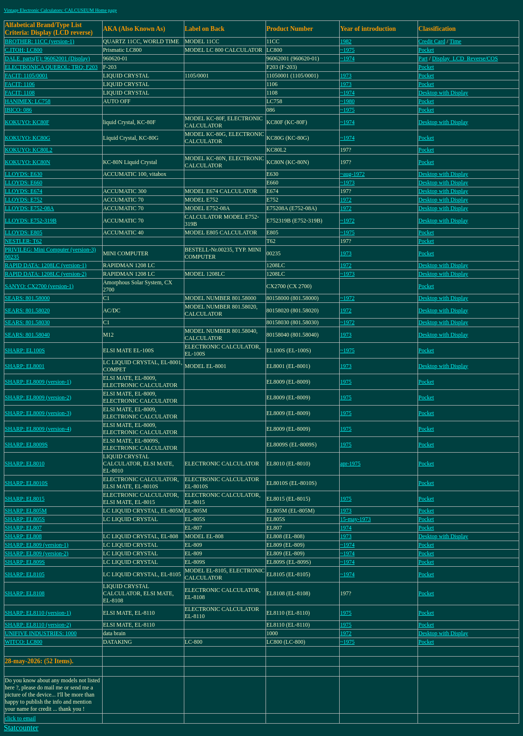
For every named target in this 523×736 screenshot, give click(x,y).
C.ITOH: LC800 (23, 50)
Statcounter (21, 728)
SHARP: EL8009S (26, 444)
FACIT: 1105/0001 (26, 75)
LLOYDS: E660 (23, 182)
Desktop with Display (443, 92)
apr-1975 (350, 463)
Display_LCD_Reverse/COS (465, 58)
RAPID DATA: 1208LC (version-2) (45, 274)
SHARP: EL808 (23, 536)
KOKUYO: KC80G (27, 138)
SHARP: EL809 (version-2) (36, 553)
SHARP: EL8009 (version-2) (38, 397)
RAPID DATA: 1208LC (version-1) (45, 265)
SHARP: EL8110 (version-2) (38, 624)
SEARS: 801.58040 (27, 334)
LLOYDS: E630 (23, 174)
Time (455, 41)
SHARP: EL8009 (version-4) (38, 429)
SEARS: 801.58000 (27, 298)
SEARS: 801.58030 (27, 322)
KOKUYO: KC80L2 (28, 149)
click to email (20, 718)
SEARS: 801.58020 (27, 310)
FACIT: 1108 (20, 92)
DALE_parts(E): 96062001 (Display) (47, 58)
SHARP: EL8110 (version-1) (38, 613)
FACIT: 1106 (20, 84)
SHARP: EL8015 (25, 498)
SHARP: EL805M (26, 510)
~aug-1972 (352, 174)
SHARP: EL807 (23, 527)
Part (423, 58)
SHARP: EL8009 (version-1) (38, 381)
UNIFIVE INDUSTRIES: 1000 (40, 633)
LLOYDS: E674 (23, 191)
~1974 (347, 58)
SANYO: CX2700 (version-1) (39, 286)
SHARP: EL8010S (26, 483)
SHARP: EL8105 (25, 574)
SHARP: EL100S (25, 350)
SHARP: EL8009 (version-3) (38, 413)
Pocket (426, 50)
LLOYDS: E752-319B (31, 220)
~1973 (347, 182)
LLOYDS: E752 (23, 199)
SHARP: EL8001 (25, 366)
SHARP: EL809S (25, 562)
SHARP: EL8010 (25, 463)
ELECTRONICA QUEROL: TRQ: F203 (51, 67)
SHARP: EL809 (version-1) (36, 545)
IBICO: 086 (18, 110)
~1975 (347, 50)
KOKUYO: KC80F (27, 122)
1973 (346, 75)
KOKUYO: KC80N (27, 162)
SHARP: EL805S (25, 519)
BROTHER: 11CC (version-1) (39, 41)
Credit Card (431, 41)
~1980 (347, 101)
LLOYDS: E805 (23, 232)
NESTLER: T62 (23, 241)
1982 (346, 41)
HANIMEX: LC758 (27, 101)
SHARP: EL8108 (25, 593)
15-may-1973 (355, 519)
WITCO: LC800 (23, 642)
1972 (346, 199)
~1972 (347, 220)
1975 (346, 381)
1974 (346, 527)
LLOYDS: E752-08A (29, 208)
